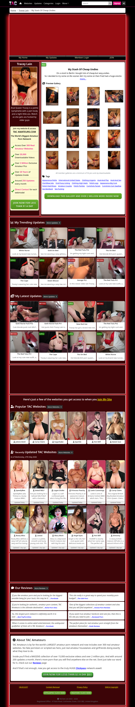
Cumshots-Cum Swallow (111, 186)
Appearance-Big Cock (108, 183)
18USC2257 (23, 687)
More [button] (64, 3)
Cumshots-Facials (93, 186)
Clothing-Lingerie (89, 180)
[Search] (95, 3)
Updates (38, 3)
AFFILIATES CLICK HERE (54, 693)
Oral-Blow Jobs (48, 183)
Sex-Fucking (59, 189)
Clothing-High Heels (80, 183)
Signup (117, 3)
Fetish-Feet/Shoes (49, 186)
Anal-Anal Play (103, 180)
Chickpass (81, 668)
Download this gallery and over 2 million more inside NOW (83, 196)
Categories (48, 3)
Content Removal (53, 687)
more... (83, 79)
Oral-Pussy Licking (63, 183)
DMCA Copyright (111, 687)
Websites (28, 3)
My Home (23, 57)
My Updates (51, 57)
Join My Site (105, 399)
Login (57, 3)
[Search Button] (110, 3)
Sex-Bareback (47, 189)
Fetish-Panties (79, 186)
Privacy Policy (82, 687)
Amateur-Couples (65, 186)
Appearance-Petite (49, 180)
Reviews (37, 662)
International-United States (69, 180)
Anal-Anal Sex (115, 180)
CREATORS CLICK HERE (81, 693)
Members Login (82, 57)
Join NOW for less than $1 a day (24, 204)
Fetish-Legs (93, 183)
